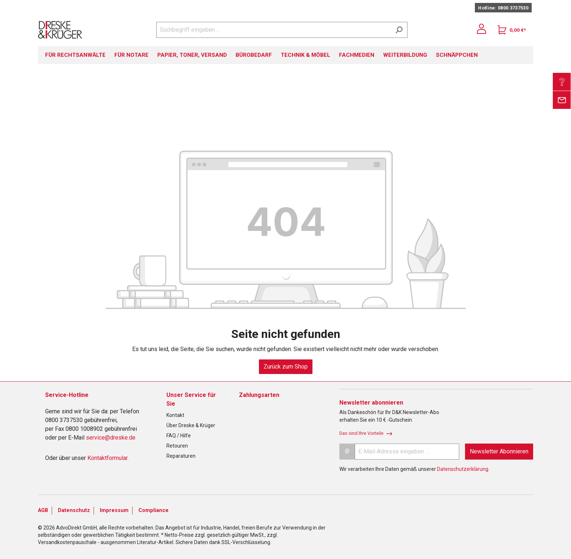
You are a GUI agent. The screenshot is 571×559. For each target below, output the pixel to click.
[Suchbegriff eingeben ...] (273, 30)
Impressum (114, 510)
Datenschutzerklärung (462, 469)
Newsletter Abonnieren (499, 451)
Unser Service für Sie (191, 399)
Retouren (177, 446)
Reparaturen (181, 456)
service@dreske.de (110, 437)
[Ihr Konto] (481, 29)
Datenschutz (74, 510)
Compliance (153, 510)
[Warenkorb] (511, 30)
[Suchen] (398, 30)
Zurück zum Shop (286, 366)
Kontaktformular (107, 457)
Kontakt (175, 415)
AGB (43, 510)
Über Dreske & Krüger (190, 425)
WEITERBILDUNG (405, 55)
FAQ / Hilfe (178, 435)
